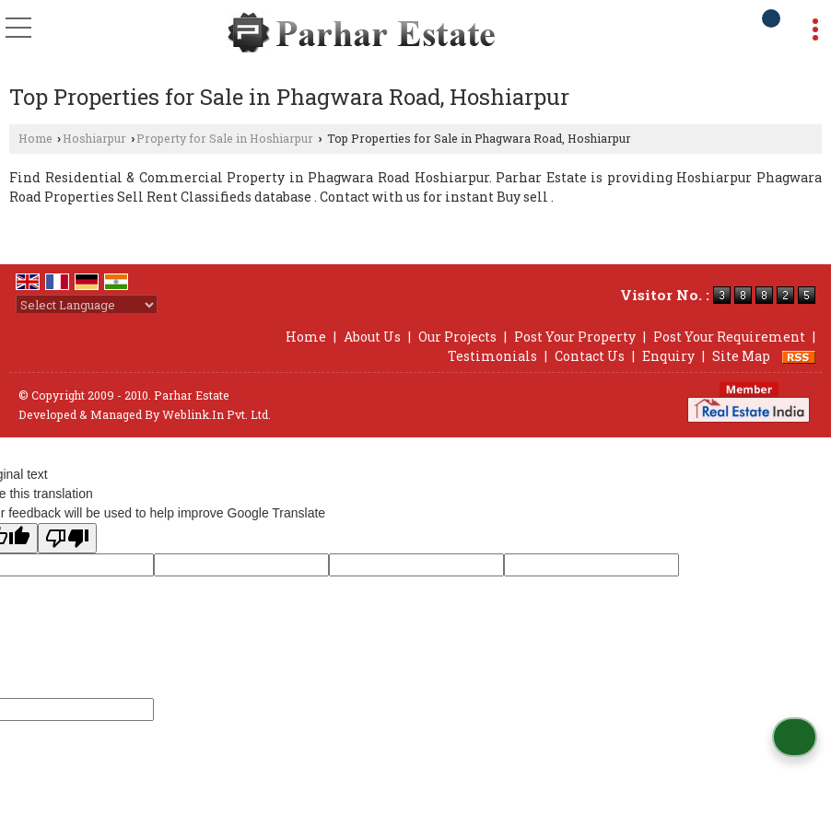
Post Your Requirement (729, 336)
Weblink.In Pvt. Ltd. (216, 414)
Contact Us (590, 356)
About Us (372, 336)
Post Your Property (575, 336)
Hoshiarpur (94, 138)
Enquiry (668, 356)
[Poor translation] (67, 538)
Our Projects (457, 336)
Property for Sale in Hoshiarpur (224, 138)
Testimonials (492, 356)
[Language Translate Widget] (87, 305)
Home (35, 138)
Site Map (741, 356)
